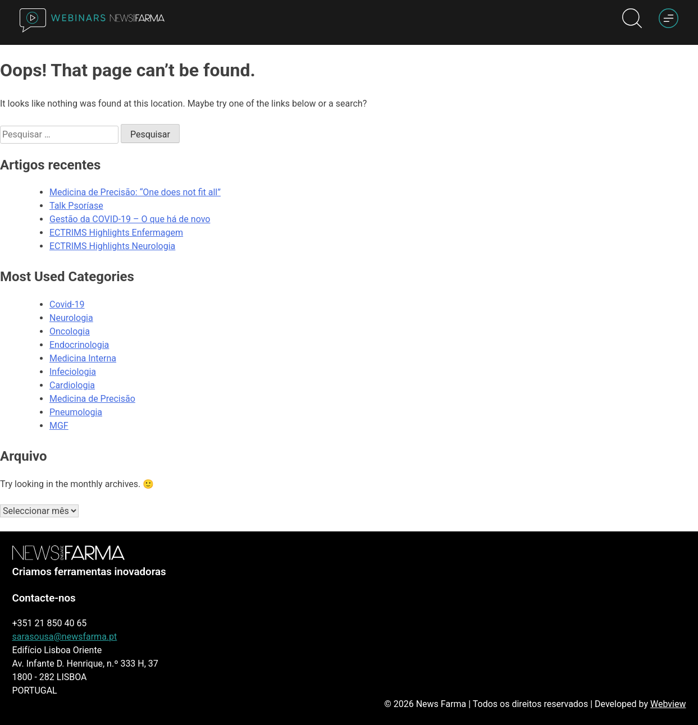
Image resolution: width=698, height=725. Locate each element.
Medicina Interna (82, 358)
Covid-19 (67, 304)
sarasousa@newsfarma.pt (64, 636)
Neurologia (71, 318)
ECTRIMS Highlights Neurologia (112, 246)
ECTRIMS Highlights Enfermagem (116, 232)
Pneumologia (75, 412)
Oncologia (69, 331)
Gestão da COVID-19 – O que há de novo (129, 219)
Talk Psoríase (76, 205)
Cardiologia (72, 385)
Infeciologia (72, 371)
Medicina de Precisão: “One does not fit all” (135, 192)
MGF (59, 425)
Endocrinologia (79, 344)
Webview (668, 704)
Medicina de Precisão (92, 398)
